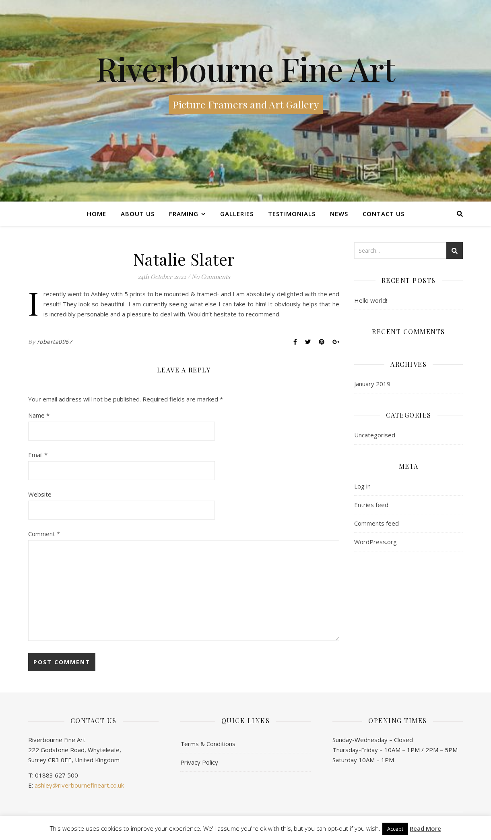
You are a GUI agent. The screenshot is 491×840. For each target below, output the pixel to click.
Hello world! (370, 300)
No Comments (211, 276)
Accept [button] (395, 828)
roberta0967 (54, 341)
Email (37, 455)
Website (40, 494)
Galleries (237, 214)
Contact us (383, 214)
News (339, 214)
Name (39, 415)
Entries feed (371, 505)
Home (96, 214)
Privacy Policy (199, 762)
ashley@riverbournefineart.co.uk (79, 785)
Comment (44, 534)
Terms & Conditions (207, 744)
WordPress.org (375, 542)
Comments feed (376, 523)
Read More (425, 828)
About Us (138, 214)
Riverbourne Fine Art (245, 68)
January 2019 (372, 384)
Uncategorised (374, 435)
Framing (183, 214)
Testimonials (292, 214)
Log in (362, 486)
